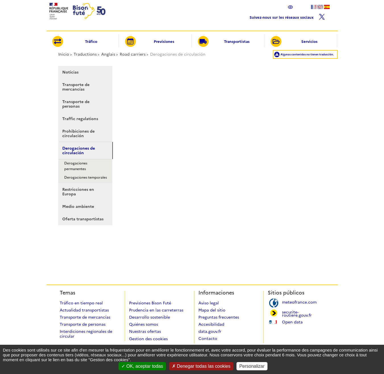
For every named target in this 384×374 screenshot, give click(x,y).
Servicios (293, 42)
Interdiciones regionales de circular (86, 334)
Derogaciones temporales (85, 177)
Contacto (207, 338)
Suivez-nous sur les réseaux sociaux (287, 16)
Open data (292, 321)
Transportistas (224, 42)
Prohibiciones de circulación (78, 133)
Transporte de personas (76, 104)
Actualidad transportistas (84, 310)
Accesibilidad (211, 324)
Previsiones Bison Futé (150, 303)
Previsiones (149, 42)
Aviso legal (208, 303)
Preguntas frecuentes (218, 317)
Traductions (85, 54)
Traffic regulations (80, 118)
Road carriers (133, 54)
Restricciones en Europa (78, 192)
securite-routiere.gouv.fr (297, 313)
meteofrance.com (299, 302)
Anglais (108, 54)
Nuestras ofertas (145, 331)
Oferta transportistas (82, 219)
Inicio (63, 54)
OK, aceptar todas (142, 366)
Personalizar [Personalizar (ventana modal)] (252, 366)
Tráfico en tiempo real (81, 303)
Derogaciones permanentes (75, 166)
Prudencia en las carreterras (156, 310)
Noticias (70, 72)
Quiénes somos (143, 324)
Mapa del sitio (211, 310)
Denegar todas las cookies (201, 366)
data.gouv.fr (209, 331)
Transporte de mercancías (76, 87)
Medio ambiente (78, 206)
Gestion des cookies (148, 338)
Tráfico (74, 42)
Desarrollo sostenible (149, 317)
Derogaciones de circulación (78, 150)
